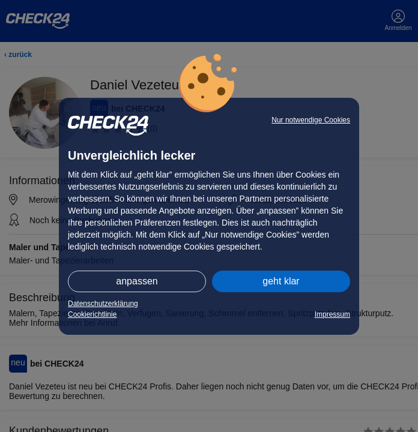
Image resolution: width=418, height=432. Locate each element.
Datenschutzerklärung (103, 303)
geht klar (280, 281)
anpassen (136, 281)
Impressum (332, 314)
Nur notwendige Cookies (310, 120)
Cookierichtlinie (92, 314)
